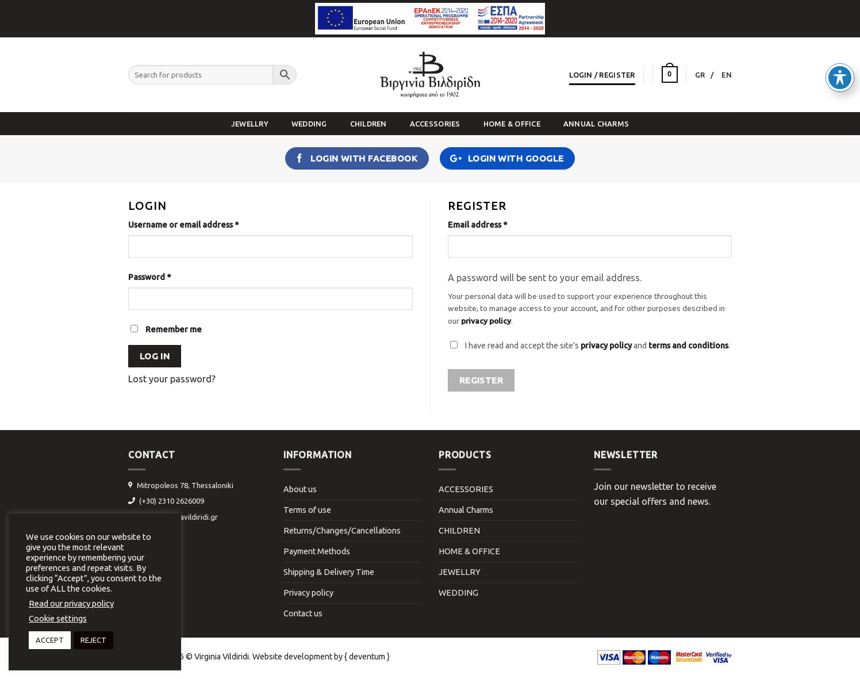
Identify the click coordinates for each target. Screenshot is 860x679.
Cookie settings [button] (58, 618)
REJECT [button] (93, 640)
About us (300, 489)
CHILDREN (368, 124)
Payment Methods (316, 551)
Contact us (302, 613)
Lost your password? (172, 379)
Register (481, 380)
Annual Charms (596, 124)
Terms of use (307, 510)
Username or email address (183, 224)
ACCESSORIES (435, 124)
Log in (155, 356)
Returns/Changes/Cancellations (342, 530)
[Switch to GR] (704, 74)
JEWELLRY (249, 124)
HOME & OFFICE (511, 124)
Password (149, 277)
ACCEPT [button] (50, 640)
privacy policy (486, 320)
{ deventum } (367, 656)
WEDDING (309, 124)
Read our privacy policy (71, 603)
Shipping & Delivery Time (328, 572)
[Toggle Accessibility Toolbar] (840, 52)
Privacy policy (308, 592)
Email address (477, 224)
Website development (292, 656)
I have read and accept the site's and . (597, 345)
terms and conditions (688, 345)
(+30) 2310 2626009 (171, 501)
